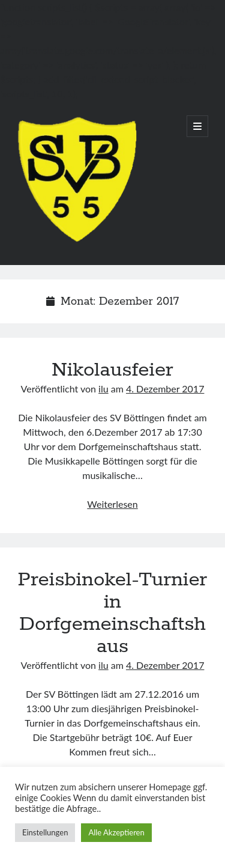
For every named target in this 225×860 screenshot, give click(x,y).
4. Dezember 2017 (165, 388)
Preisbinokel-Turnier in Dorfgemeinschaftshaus (113, 613)
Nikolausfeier (112, 370)
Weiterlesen (112, 504)
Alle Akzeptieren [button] (116, 832)
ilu (103, 388)
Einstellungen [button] (45, 832)
